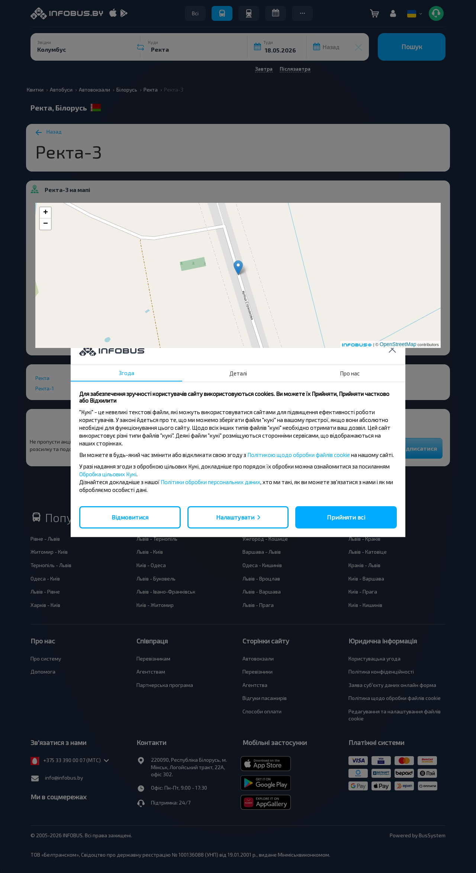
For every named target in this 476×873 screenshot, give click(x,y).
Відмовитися (130, 517)
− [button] (45, 224)
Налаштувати (235, 517)
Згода (126, 373)
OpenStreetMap (398, 344)
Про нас (350, 373)
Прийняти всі (346, 517)
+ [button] (45, 212)
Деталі (238, 373)
